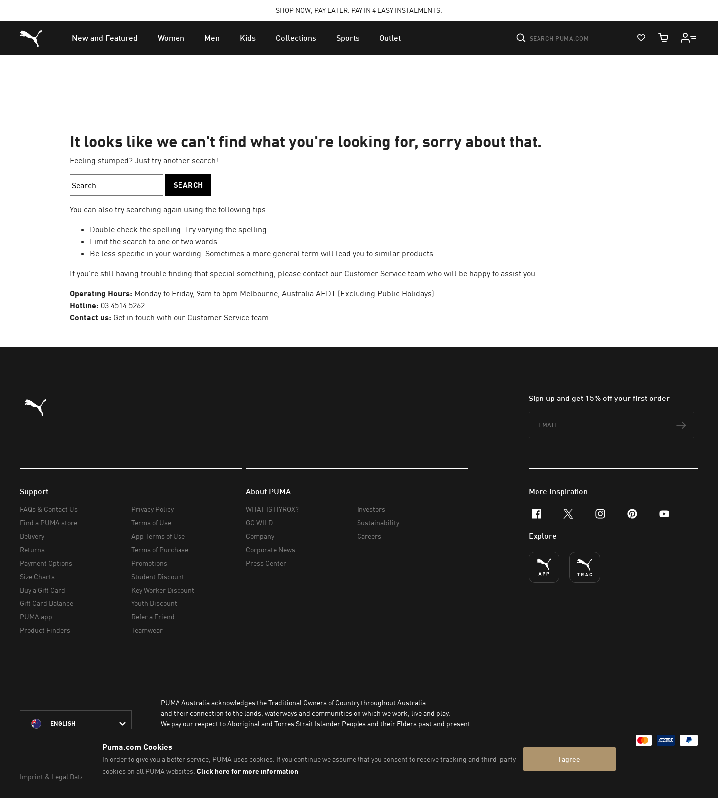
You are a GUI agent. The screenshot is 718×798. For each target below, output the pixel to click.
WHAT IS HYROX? (272, 509)
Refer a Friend (153, 616)
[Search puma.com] (559, 38)
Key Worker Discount (162, 590)
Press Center (266, 563)
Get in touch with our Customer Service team (191, 317)
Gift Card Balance (46, 603)
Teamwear (147, 630)
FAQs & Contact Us (49, 509)
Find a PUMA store (48, 522)
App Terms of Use (158, 536)
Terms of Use (151, 522)
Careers (369, 536)
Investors (371, 509)
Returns (32, 549)
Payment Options (46, 563)
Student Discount (157, 576)
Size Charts (37, 576)
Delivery (32, 536)
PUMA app (36, 616)
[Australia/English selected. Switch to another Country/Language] (75, 724)
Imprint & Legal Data (52, 776)
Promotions (149, 563)
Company (260, 536)
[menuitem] (105, 38)
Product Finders (45, 630)
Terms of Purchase (159, 549)
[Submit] (521, 37)
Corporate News (270, 549)
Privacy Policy (152, 509)
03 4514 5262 (123, 305)
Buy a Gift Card (42, 590)
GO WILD (259, 522)
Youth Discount (154, 603)
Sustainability (378, 522)
